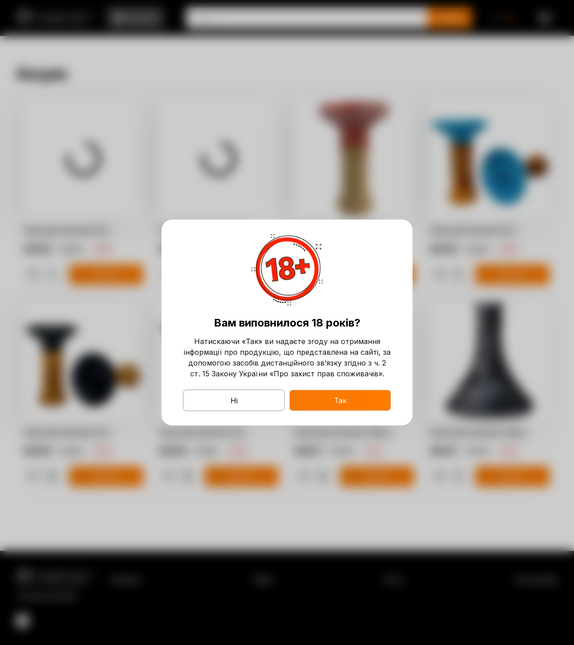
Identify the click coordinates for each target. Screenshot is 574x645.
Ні (234, 400)
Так (340, 400)
